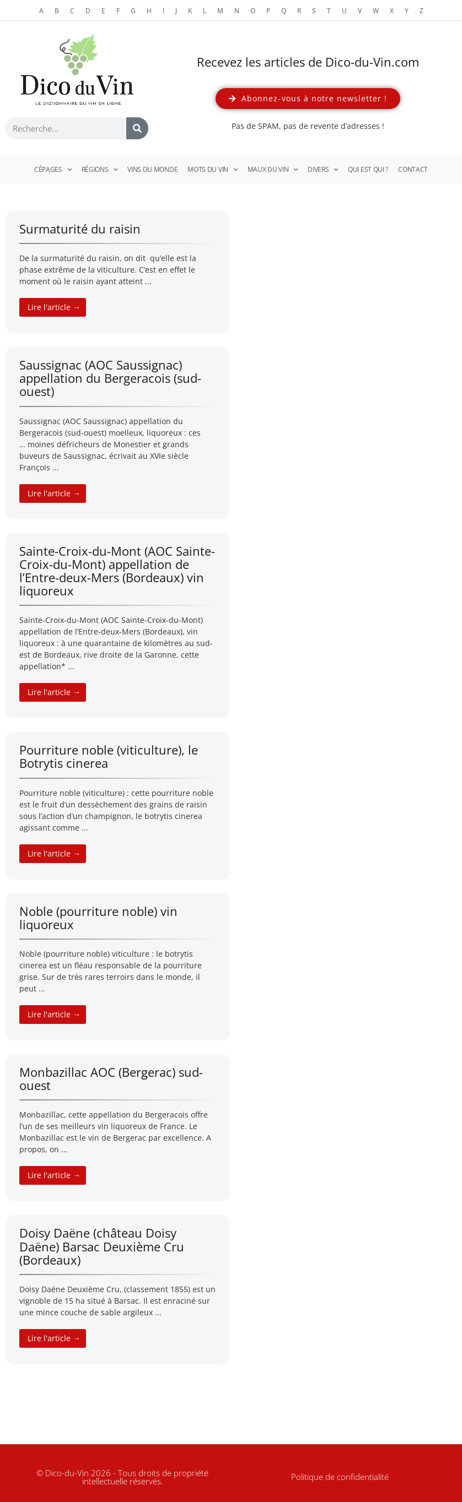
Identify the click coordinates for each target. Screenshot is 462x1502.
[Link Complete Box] (118, 272)
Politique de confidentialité (340, 1476)
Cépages (53, 169)
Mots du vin (212, 169)
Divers (323, 169)
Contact (413, 169)
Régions (100, 169)
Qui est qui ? (368, 169)
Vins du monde (152, 169)
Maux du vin (273, 169)
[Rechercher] (137, 128)
